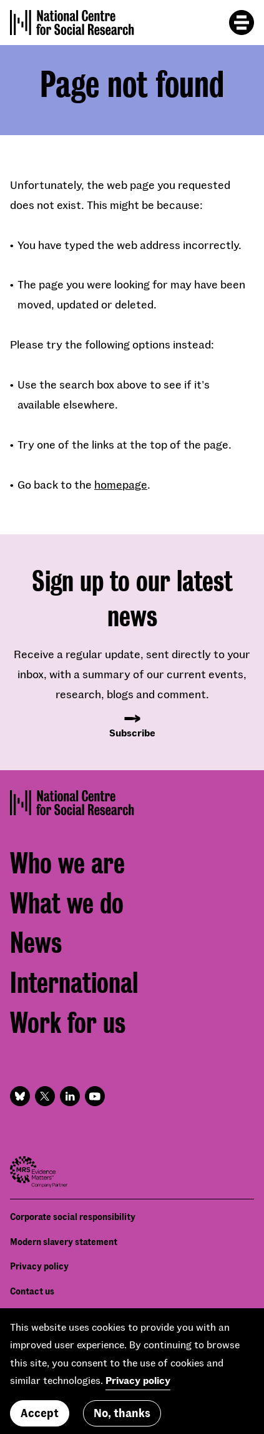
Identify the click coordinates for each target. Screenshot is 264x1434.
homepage (120, 484)
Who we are (67, 863)
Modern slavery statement (63, 1241)
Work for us (67, 1023)
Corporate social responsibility (72, 1216)
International (74, 983)
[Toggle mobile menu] (241, 22)
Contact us (32, 1291)
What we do (67, 903)
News (36, 943)
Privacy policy (39, 1266)
